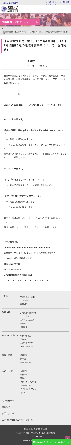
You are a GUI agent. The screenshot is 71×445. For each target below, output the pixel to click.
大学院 (23, 359)
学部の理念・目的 (27, 297)
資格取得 (23, 327)
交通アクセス (53, 4)
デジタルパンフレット (29, 389)
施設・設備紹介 (26, 346)
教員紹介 (23, 304)
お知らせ (6, 407)
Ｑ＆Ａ (23, 393)
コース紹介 (24, 316)
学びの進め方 (25, 336)
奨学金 (23, 378)
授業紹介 (23, 323)
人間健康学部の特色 (28, 313)
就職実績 (23, 355)
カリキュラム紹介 (27, 320)
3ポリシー (24, 300)
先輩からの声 (25, 362)
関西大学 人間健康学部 (0, 5)
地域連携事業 (8, 400)
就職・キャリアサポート (30, 382)
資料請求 (66, 2)
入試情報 (23, 371)
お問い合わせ (53, 2)
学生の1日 (24, 339)
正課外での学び (26, 343)
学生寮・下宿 (25, 385)
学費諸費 (23, 375)
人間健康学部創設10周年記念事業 (17, 420)
